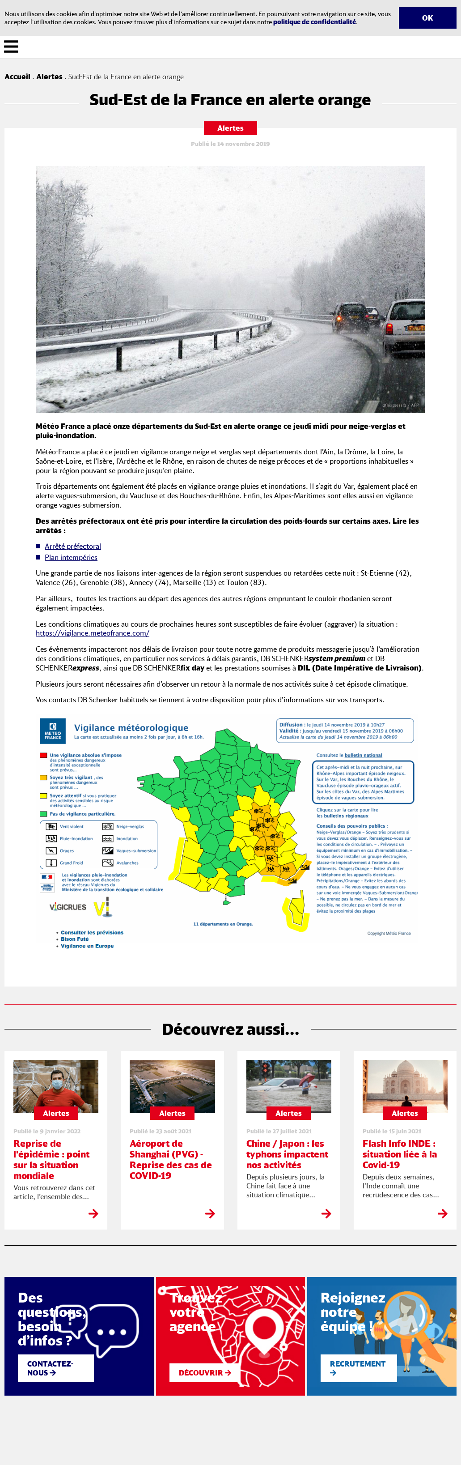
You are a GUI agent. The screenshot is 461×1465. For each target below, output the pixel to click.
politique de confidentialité (314, 22)
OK (427, 17)
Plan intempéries (71, 557)
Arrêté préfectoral (73, 546)
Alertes (49, 76)
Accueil (17, 76)
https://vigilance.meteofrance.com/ (92, 632)
